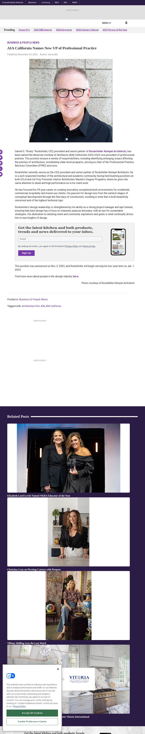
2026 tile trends (64, 60)
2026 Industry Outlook (87, 60)
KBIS (57, 2)
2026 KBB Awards (43, 60)
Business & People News (23, 73)
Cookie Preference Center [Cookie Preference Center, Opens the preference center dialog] (32, 721)
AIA (43, 336)
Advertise (32, 2)
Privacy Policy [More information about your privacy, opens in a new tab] (19, 706)
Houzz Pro (24, 60)
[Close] (58, 669)
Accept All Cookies (32, 713)
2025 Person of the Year (115, 60)
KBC (65, 2)
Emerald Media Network (12, 2)
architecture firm (31, 336)
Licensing (45, 2)
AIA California (53, 336)
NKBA (74, 2)
